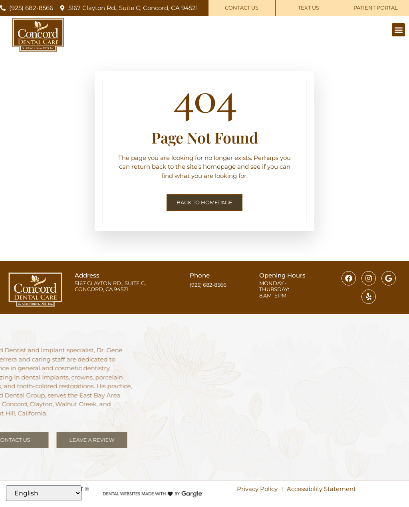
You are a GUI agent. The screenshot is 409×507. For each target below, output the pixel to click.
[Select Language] (43, 493)
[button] (398, 29)
